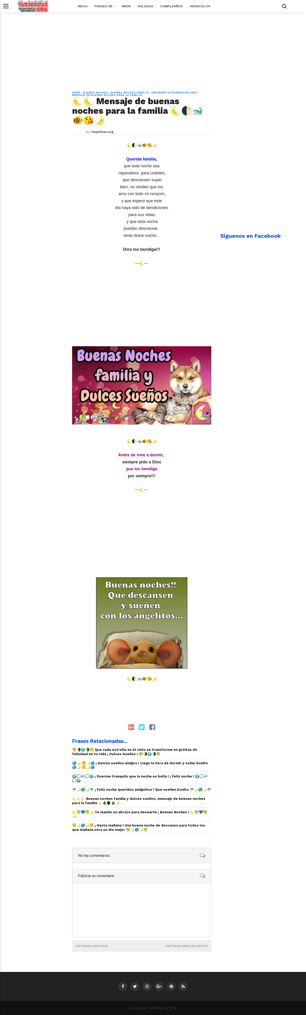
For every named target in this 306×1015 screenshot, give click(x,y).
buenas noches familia (130, 92)
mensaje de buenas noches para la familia (107, 95)
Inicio (83, 6)
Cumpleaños (171, 6)
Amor (126, 6)
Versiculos (200, 6)
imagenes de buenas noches (174, 92)
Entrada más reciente (186, 946)
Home (76, 92)
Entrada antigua (92, 946)
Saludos (145, 6)
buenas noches (95, 92)
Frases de (104, 6)
